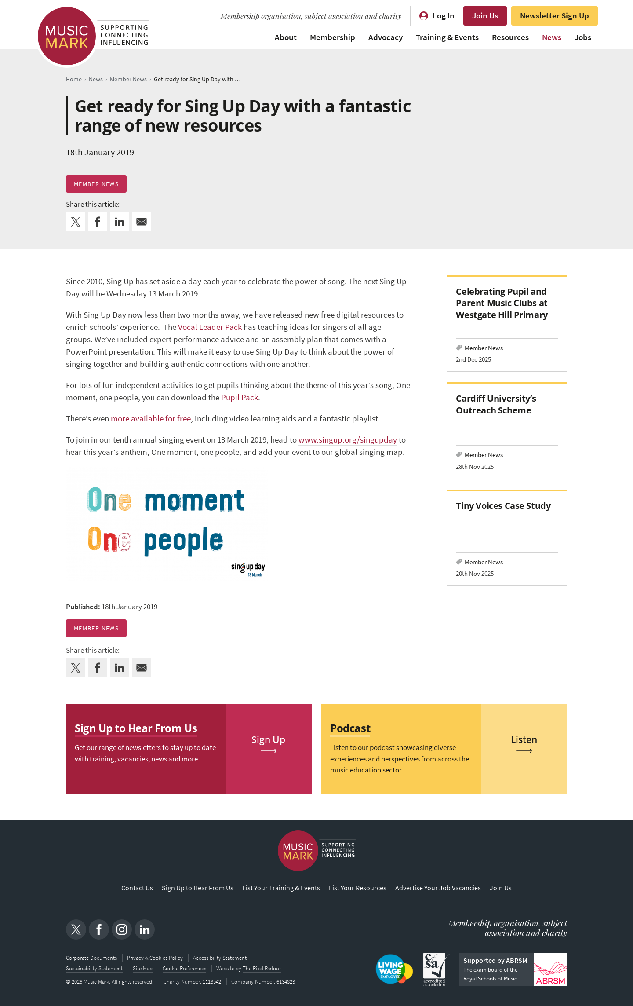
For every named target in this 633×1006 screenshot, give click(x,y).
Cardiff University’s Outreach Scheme (496, 404)
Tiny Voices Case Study (504, 505)
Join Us (485, 15)
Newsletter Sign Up (554, 15)
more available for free (151, 418)
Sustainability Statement (94, 968)
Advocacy (385, 37)
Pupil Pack (239, 397)
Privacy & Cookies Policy (155, 958)
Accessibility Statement (220, 958)
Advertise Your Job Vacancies (438, 888)
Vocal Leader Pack (210, 327)
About (286, 37)
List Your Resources (357, 888)
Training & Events (447, 37)
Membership (332, 37)
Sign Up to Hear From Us (197, 888)
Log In (444, 15)
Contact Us (137, 888)
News (551, 37)
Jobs (583, 37)
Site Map (143, 968)
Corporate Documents (91, 958)
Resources (510, 37)
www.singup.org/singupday (347, 439)
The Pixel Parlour (262, 968)
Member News (96, 184)
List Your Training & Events (281, 888)
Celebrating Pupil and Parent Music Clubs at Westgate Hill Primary (501, 303)
